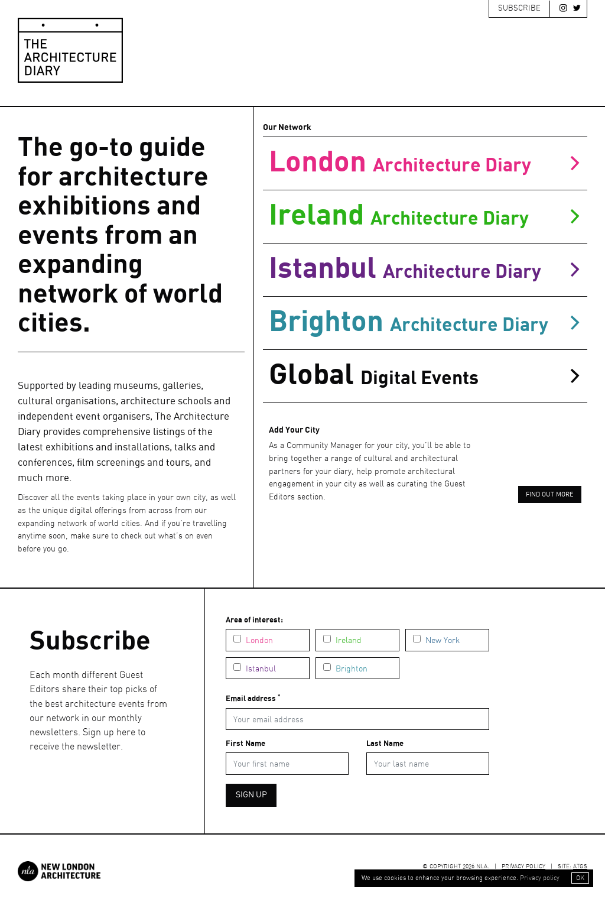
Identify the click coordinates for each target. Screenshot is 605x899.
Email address (253, 698)
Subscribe (519, 8)
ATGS (580, 866)
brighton (425, 322)
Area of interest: (254, 620)
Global (425, 375)
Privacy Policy (523, 866)
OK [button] (580, 878)
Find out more (550, 494)
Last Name (385, 744)
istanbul (425, 269)
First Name (245, 744)
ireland (425, 216)
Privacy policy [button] (540, 878)
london (425, 162)
